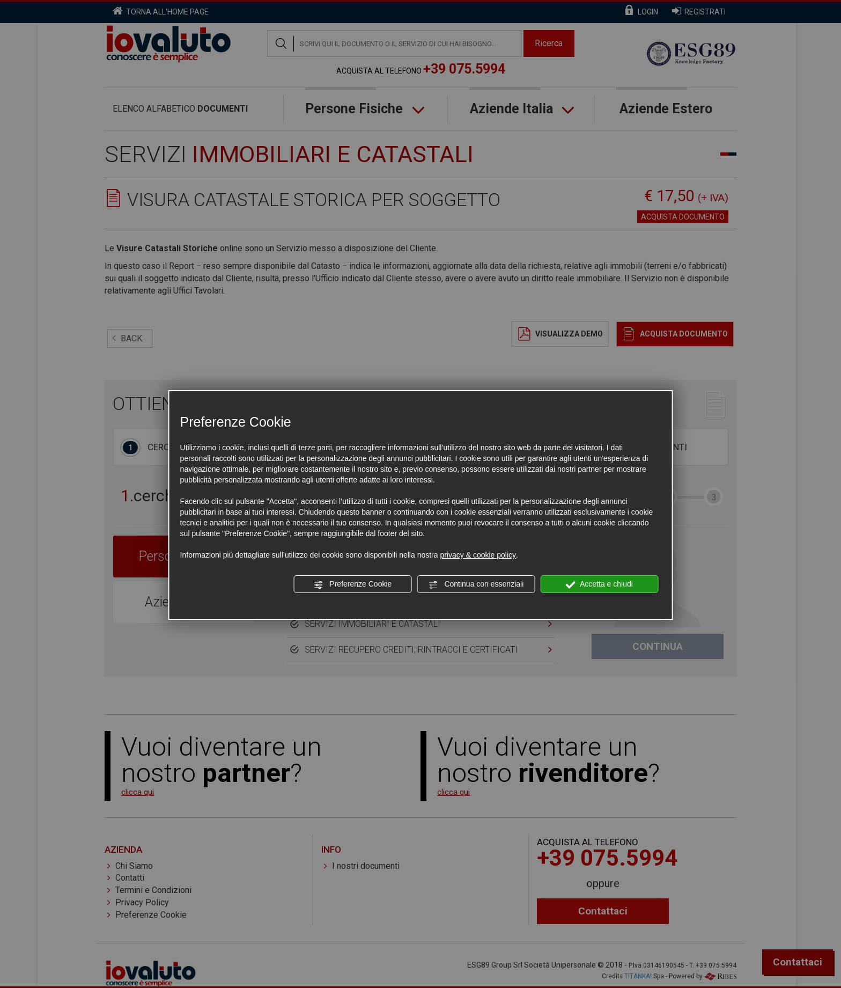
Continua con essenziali (476, 584)
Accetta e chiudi (599, 584)
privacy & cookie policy (478, 555)
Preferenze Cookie (352, 584)
